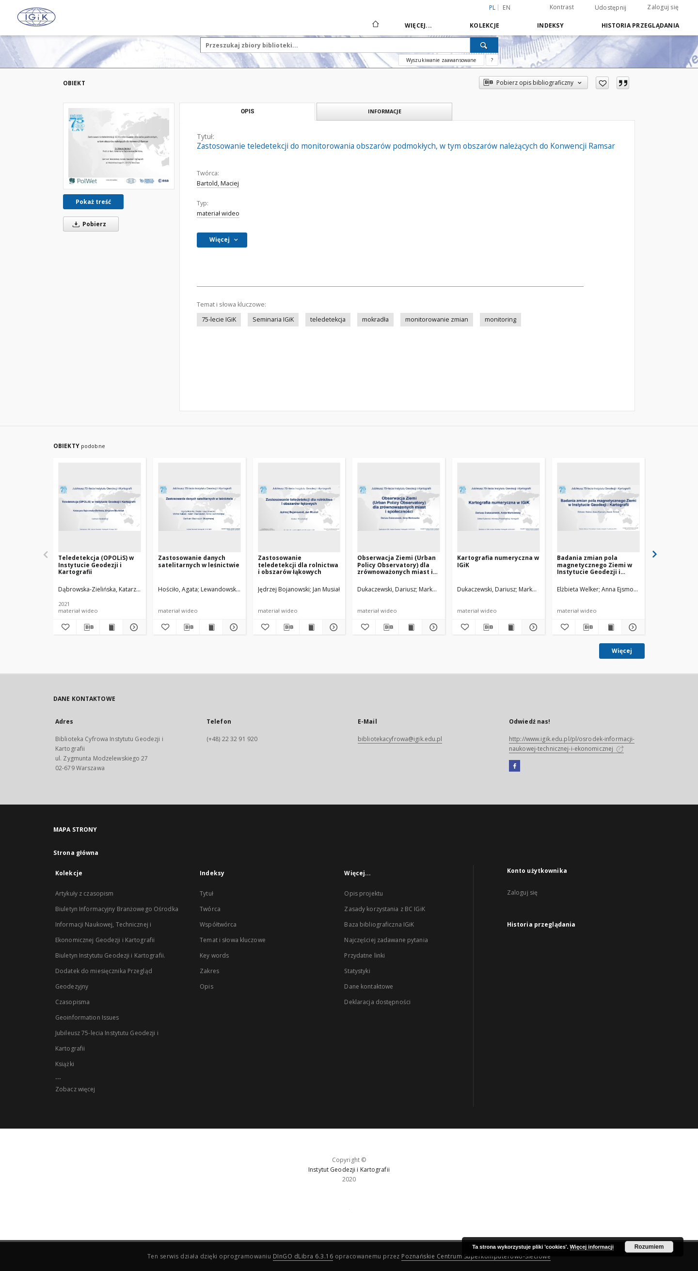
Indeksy (550, 25)
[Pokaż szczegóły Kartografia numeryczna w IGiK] (532, 627)
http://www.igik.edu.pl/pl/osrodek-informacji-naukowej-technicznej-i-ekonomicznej (572, 744)
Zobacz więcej (75, 1089)
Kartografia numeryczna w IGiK (498, 561)
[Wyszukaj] (484, 45)
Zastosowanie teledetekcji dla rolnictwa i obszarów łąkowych (298, 564)
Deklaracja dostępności (377, 1002)
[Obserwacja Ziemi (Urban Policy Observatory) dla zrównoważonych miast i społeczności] (399, 508)
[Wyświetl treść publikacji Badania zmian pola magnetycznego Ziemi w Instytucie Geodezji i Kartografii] (610, 627)
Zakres (209, 971)
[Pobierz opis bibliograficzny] (88, 627)
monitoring (500, 319)
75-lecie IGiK (219, 319)
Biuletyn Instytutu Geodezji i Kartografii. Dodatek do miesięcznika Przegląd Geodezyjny (110, 971)
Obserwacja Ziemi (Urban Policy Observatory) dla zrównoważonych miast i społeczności (396, 564)
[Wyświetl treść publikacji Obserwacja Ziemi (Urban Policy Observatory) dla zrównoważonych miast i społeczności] (410, 627)
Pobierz (87, 224)
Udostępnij (611, 8)
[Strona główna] (375, 25)
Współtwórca (218, 924)
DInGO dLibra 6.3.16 (303, 1256)
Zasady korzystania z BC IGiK (384, 909)
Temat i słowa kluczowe (233, 940)
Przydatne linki (364, 955)
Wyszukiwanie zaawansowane (441, 60)
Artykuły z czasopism (84, 893)
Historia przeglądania (640, 25)
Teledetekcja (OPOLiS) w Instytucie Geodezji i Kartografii (96, 564)
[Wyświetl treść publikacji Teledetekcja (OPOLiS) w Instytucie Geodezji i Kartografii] (111, 627)
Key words (214, 955)
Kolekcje (484, 25)
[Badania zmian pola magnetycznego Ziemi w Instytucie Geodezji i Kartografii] (598, 508)
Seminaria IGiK (273, 319)
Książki (64, 1064)
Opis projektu (363, 893)
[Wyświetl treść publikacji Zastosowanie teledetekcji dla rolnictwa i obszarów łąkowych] (311, 627)
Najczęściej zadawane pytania (386, 940)
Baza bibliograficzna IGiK (379, 924)
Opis (206, 986)
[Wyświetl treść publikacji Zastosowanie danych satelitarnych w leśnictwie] (211, 627)
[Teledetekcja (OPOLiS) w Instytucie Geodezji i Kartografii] (100, 508)
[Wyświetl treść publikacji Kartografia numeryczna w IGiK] (510, 627)
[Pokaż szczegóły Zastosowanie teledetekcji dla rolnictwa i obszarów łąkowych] (332, 627)
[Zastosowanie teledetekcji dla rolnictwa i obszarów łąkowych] (299, 508)
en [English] (506, 7)
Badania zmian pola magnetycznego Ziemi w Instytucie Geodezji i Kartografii (594, 564)
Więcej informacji (592, 1247)
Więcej (622, 651)
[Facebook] (514, 766)
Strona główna (76, 853)
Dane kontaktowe (368, 986)
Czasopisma (72, 1002)
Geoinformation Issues (87, 1017)
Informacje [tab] (384, 111)
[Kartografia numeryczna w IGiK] (498, 508)
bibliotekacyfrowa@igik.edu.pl (400, 739)
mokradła (375, 319)
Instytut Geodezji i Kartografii (349, 1169)
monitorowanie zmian (436, 319)
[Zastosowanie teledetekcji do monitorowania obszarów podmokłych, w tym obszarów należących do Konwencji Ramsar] (118, 146)
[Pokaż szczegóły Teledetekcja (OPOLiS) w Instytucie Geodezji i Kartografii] (133, 627)
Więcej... (418, 25)
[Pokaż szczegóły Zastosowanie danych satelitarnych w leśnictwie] (233, 627)
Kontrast (562, 7)
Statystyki (357, 971)
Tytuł (206, 893)
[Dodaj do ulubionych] (602, 83)
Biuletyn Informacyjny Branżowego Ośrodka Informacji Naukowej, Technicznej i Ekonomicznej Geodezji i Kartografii (116, 924)
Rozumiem (649, 1246)
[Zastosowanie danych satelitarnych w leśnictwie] (199, 508)
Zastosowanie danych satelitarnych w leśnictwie (198, 561)
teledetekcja (328, 319)
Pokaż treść (93, 202)
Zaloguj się (663, 7)
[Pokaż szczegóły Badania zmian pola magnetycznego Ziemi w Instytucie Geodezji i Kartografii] (631, 627)
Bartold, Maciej (218, 183)
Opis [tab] (247, 111)
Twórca (210, 909)
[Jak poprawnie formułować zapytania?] (492, 60)
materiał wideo (218, 213)
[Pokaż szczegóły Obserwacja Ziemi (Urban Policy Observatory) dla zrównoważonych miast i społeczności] (432, 627)
